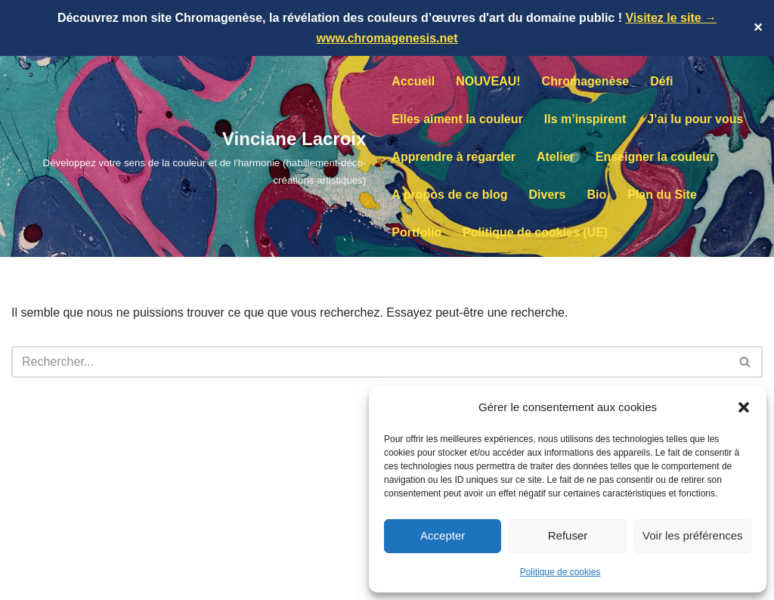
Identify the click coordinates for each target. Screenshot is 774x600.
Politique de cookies (560, 572)
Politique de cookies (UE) (535, 232)
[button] (743, 407)
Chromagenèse (586, 81)
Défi (661, 81)
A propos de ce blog (449, 194)
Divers (547, 194)
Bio (596, 194)
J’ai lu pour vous (695, 119)
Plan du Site (662, 194)
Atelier (555, 156)
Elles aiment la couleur (457, 119)
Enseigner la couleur (655, 156)
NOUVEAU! (488, 81)
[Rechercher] (370, 362)
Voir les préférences (692, 535)
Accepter (442, 535)
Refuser (568, 535)
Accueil (413, 81)
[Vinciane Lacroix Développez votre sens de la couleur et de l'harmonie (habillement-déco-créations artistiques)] (188, 156)
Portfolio (416, 232)
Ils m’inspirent (585, 119)
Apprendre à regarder (453, 156)
